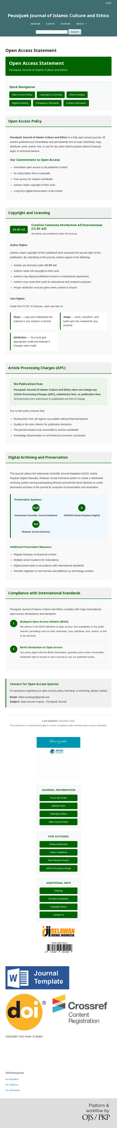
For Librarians (12, 1090)
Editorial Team (58, 806)
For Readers (12, 1079)
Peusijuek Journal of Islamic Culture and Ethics (58, 15)
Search (75, 31)
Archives (66, 23)
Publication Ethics (58, 814)
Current (50, 23)
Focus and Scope (58, 798)
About (80, 23)
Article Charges (77, 94)
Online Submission (58, 844)
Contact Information (76, 103)
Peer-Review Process (58, 860)
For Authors (11, 1084)
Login (109, 2)
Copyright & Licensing (51, 94)
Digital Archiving (20, 103)
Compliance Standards (47, 103)
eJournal (35, 23)
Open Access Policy (22, 94)
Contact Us (58, 915)
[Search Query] (52, 32)
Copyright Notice (58, 907)
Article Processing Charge (58, 868)
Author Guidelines (58, 852)
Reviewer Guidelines (58, 899)
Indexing (58, 891)
